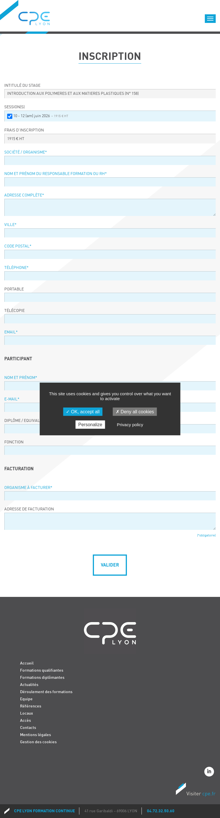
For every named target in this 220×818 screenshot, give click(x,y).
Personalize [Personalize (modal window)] (90, 424)
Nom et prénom (20, 378)
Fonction (13, 442)
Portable (14, 289)
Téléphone (16, 268)
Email (11, 332)
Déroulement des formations (46, 692)
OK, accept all (82, 411)
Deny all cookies (135, 411)
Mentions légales (35, 735)
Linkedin (210, 772)
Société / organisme (25, 152)
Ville (10, 225)
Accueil (27, 663)
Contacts (28, 727)
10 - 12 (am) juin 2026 (40, 116)
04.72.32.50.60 (160, 811)
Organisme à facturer (28, 488)
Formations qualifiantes (41, 670)
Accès (25, 720)
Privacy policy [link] (130, 424)
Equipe (26, 699)
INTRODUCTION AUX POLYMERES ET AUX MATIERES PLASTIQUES (73, 94)
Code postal (18, 246)
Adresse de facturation (29, 509)
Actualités (29, 685)
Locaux (26, 713)
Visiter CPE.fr (196, 790)
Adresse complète (24, 195)
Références (30, 706)
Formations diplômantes (42, 677)
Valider (110, 565)
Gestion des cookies (38, 742)
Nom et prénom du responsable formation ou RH (55, 174)
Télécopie (14, 311)
